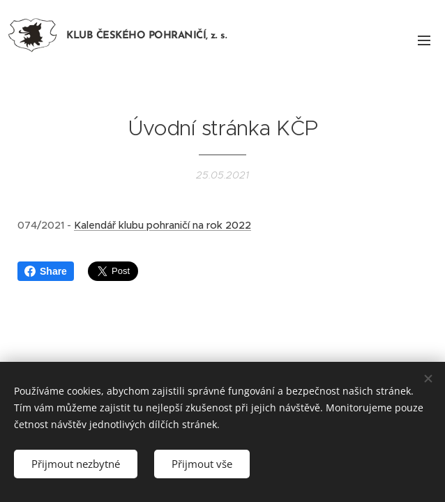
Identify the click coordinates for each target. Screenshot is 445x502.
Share (45, 271)
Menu (424, 40)
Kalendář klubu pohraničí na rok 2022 (162, 225)
